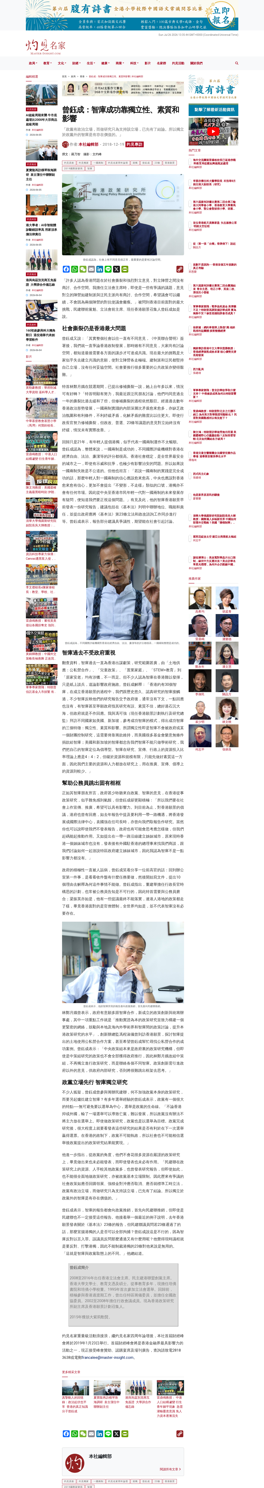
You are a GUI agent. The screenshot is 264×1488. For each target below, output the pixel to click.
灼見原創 (69, 163)
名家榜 (161, 63)
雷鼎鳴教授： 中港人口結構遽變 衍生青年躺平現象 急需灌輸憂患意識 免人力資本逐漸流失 (170, 1402)
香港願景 (170, 163)
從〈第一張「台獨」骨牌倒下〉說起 (226, 247)
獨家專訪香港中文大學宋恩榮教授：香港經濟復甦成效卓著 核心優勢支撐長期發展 (226, 355)
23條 (157, 163)
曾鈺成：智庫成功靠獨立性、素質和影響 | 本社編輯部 (116, 76)
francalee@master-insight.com (107, 1357)
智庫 (89, 168)
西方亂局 (220, 369)
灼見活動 (178, 63)
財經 (75, 63)
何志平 (219, 547)
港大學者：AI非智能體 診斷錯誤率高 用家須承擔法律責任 (41, 229)
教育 (46, 63)
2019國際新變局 (73, 168)
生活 (90, 63)
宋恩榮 (219, 275)
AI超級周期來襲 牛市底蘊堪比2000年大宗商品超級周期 (41, 119)
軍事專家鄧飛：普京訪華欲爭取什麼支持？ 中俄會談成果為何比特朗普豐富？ (226, 397)
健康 (104, 63)
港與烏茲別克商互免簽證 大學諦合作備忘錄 (138, 1397)
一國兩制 (98, 163)
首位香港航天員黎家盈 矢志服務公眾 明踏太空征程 (226, 226)
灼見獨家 (84, 163)
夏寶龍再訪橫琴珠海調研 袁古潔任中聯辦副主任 (107, 1397)
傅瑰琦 (219, 463)
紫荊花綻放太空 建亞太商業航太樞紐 (226, 540)
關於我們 (196, 63)
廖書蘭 (219, 501)
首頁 (64, 76)
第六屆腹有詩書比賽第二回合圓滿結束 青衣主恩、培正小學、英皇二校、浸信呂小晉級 (226, 292)
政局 (32, 63)
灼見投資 (31, 109)
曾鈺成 (146, 163)
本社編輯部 (89, 144)
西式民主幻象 (223, 473)
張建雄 (219, 372)
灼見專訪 (135, 144)
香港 (82, 76)
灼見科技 (31, 219)
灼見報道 (31, 164)
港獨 (135, 163)
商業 (119, 63)
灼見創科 (31, 324)
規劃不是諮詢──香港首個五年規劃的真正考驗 (226, 268)
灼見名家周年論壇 (118, 163)
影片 (148, 63)
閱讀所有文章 (170, 1469)
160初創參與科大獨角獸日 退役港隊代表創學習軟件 (40, 335)
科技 (133, 63)
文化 (61, 63)
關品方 (219, 254)
